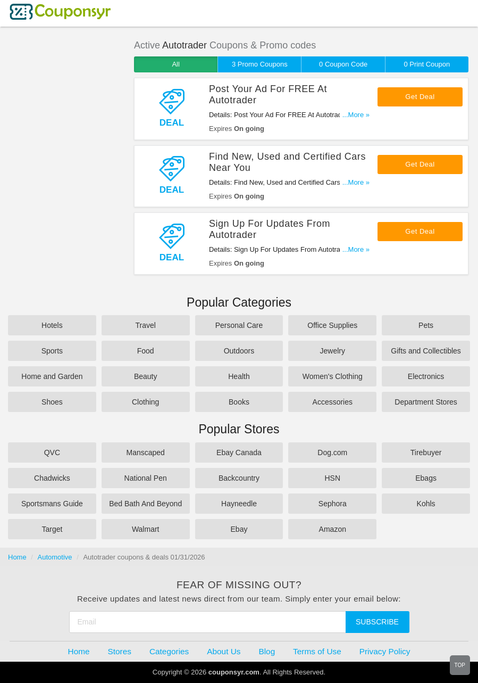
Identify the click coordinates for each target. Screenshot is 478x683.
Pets (425, 325)
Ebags (426, 478)
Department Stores (426, 402)
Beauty (145, 376)
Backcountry (239, 478)
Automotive (55, 557)
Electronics (426, 376)
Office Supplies (332, 325)
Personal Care (239, 325)
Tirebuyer (426, 452)
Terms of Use (317, 651)
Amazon (332, 529)
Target (51, 529)
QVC (52, 452)
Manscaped (146, 452)
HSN (333, 478)
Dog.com (332, 452)
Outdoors (239, 351)
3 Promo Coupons (260, 64)
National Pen (145, 478)
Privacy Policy (384, 651)
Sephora (332, 503)
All (175, 64)
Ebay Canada (239, 452)
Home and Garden (51, 376)
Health (238, 376)
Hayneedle (239, 503)
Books (239, 402)
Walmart (146, 529)
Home (17, 557)
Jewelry (332, 351)
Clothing (145, 402)
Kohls (426, 503)
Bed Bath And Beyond (145, 503)
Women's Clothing (333, 376)
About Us (223, 651)
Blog (266, 651)
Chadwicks (52, 478)
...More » (356, 115)
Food (145, 351)
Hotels (52, 325)
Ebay (239, 529)
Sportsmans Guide (52, 503)
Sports (52, 351)
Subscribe (377, 622)
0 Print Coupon (427, 64)
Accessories (333, 402)
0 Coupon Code (343, 64)
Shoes (52, 402)
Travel (146, 325)
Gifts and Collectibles (426, 351)
